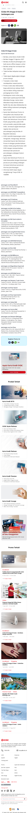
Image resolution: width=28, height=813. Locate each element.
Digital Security (18, 775)
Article (15, 773)
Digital (16, 757)
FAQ (15, 767)
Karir (15, 770)
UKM (2, 755)
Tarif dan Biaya (5, 770)
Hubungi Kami (4, 788)
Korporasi (16, 755)
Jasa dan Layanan (5, 767)
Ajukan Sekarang (14, 372)
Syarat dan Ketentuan (19, 764)
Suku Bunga (4, 775)
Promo (3, 764)
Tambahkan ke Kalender (9, 20)
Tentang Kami (4, 760)
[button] (25, 799)
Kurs (2, 773)
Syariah (3, 757)
